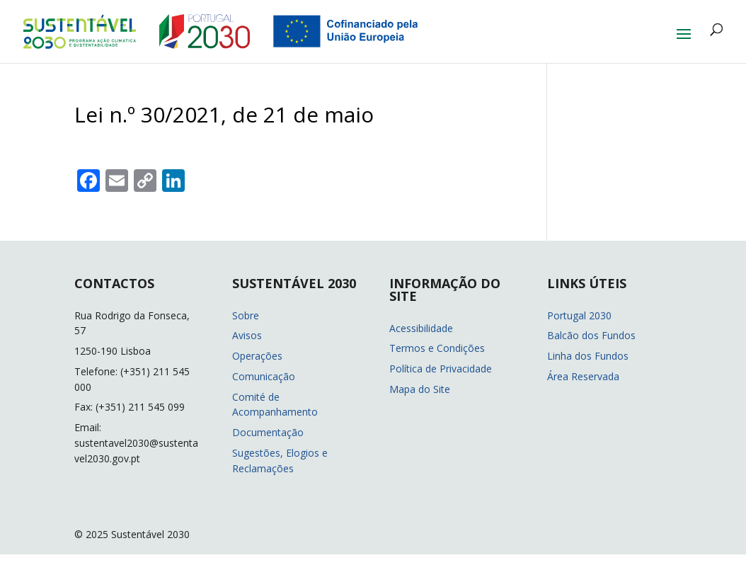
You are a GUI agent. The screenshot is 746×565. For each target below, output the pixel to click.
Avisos (247, 335)
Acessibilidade (421, 328)
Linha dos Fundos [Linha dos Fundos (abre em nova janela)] (588, 356)
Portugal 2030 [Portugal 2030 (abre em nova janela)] (579, 315)
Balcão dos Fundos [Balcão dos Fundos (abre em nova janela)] (591, 335)
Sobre (245, 315)
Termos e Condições (437, 348)
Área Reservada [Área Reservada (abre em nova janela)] (583, 376)
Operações (257, 356)
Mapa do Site (419, 389)
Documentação (268, 432)
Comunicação (263, 376)
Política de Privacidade (440, 368)
